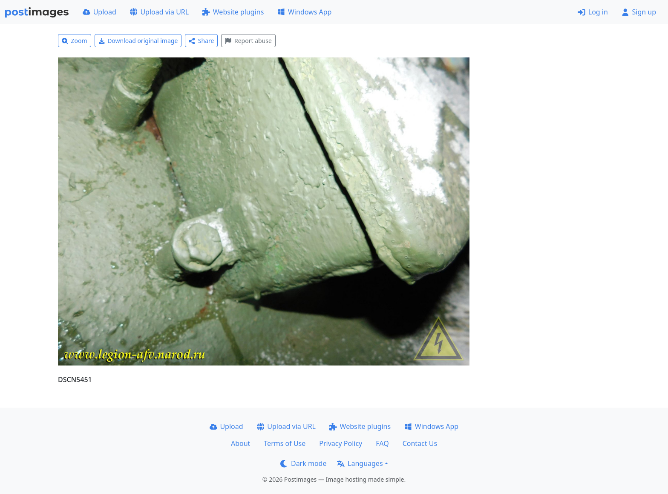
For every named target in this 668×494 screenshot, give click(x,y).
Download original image (138, 41)
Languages (360, 463)
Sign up (639, 12)
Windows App (304, 12)
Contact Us (420, 443)
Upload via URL (159, 12)
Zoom (74, 41)
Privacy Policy (340, 443)
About (240, 443)
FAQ (382, 443)
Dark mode (303, 463)
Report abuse (248, 41)
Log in (593, 12)
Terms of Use (284, 443)
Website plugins (233, 12)
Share (201, 41)
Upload (99, 12)
